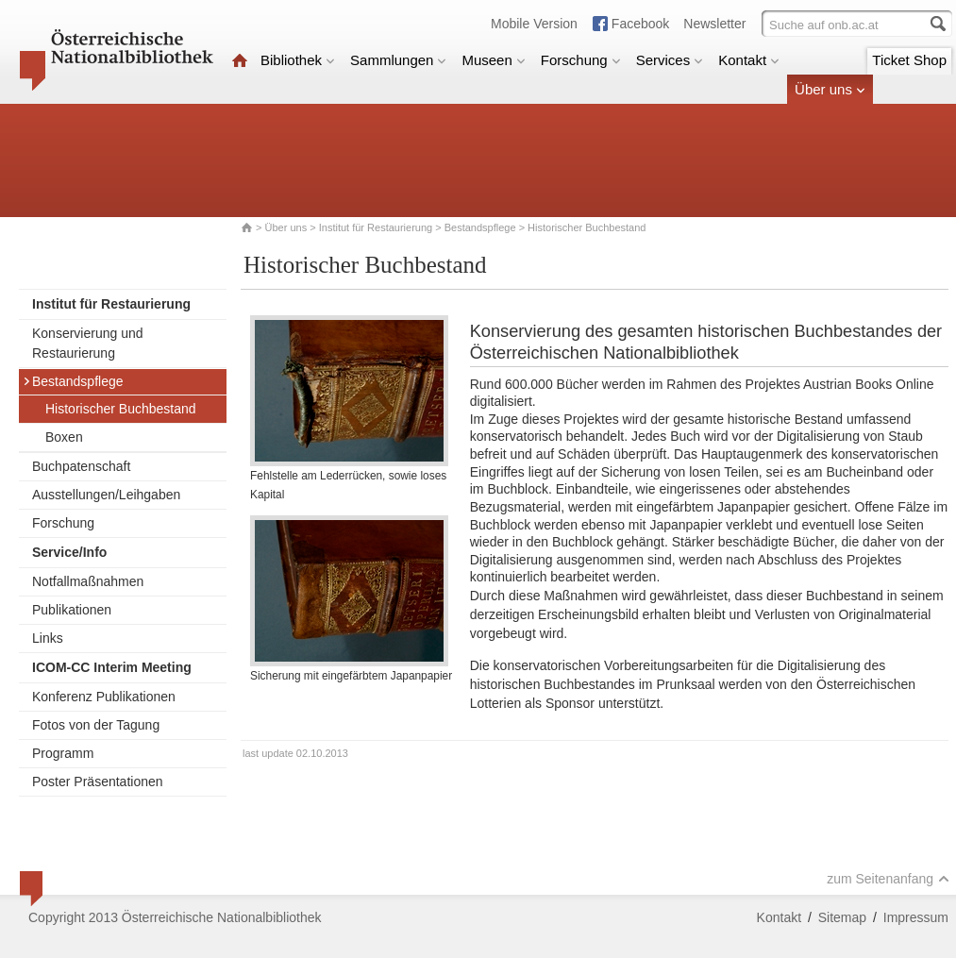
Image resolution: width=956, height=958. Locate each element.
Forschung (581, 60)
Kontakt (749, 60)
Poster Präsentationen (97, 781)
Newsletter (714, 23)
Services (670, 60)
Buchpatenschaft (81, 466)
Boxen (64, 437)
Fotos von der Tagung (95, 724)
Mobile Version (534, 23)
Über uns (830, 89)
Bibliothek (297, 60)
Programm (62, 753)
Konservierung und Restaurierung (87, 343)
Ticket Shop (909, 60)
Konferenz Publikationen (104, 696)
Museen (493, 60)
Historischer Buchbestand (120, 408)
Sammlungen (398, 60)
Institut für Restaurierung (375, 227)
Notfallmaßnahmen (87, 581)
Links (47, 638)
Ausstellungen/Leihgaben (106, 494)
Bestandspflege (480, 227)
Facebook (640, 23)
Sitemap (842, 917)
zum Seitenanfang (888, 878)
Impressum (915, 917)
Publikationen (71, 609)
